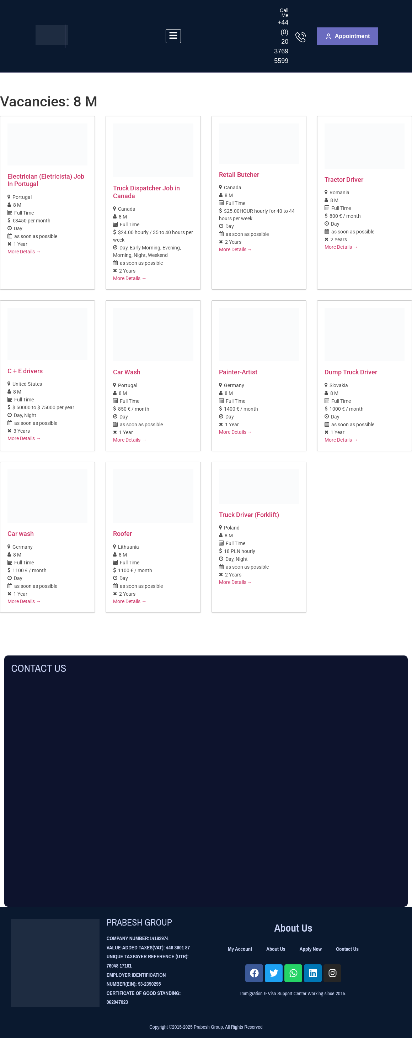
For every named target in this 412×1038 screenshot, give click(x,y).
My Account (240, 949)
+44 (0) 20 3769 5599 (281, 41)
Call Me (284, 12)
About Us (275, 949)
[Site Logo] (52, 42)
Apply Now (311, 949)
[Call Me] (300, 37)
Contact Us (347, 949)
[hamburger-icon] (173, 36)
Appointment (348, 36)
